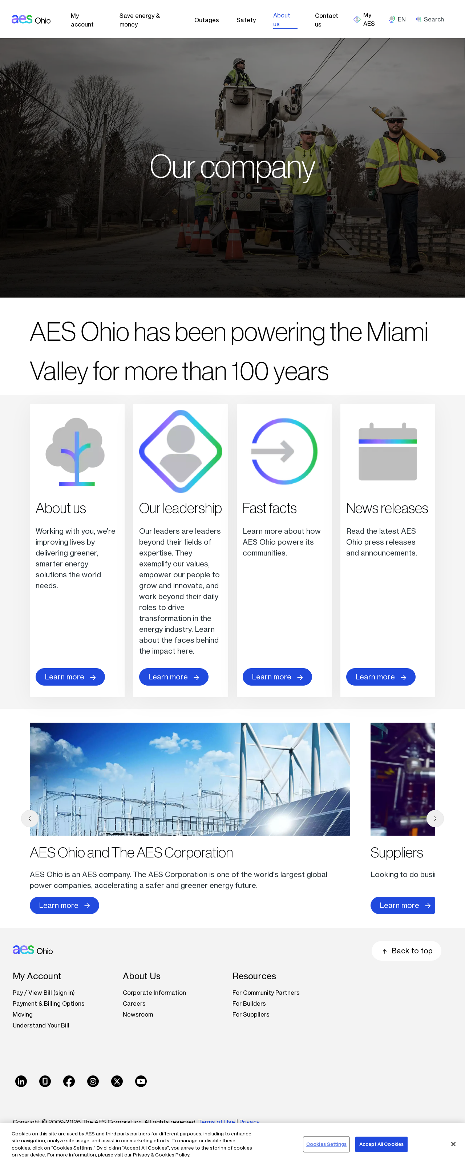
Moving (23, 1014)
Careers (134, 1003)
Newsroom (138, 1014)
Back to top (406, 950)
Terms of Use (216, 1122)
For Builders (249, 1003)
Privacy (250, 1122)
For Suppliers (251, 1014)
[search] (432, 19)
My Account (37, 976)
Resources (254, 976)
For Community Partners (266, 992)
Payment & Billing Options (49, 1003)
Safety (246, 20)
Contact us (326, 20)
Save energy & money (140, 20)
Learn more (70, 676)
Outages (206, 20)
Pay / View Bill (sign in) (44, 992)
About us (281, 20)
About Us (142, 976)
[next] (435, 818)
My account (82, 20)
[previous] (30, 818)
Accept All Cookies (381, 1144)
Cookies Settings (326, 1144)
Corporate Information (154, 992)
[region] (232, 1145)
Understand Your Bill (41, 1025)
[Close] (453, 1144)
